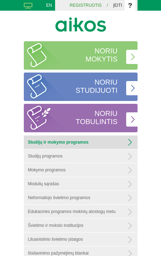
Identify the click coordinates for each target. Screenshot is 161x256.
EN (49, 5)
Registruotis (86, 5)
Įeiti (117, 5)
